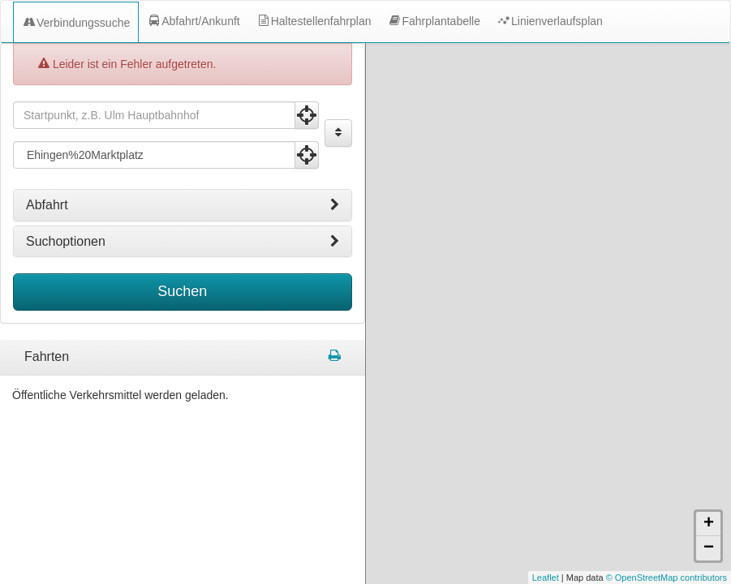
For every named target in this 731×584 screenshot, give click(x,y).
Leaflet (545, 502)
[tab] (182, 205)
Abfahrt (182, 205)
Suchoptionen (182, 241)
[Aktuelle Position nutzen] (307, 115)
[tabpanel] (182, 358)
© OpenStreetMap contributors (666, 502)
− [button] (708, 473)
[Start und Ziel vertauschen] (338, 133)
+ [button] (708, 448)
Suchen (182, 291)
